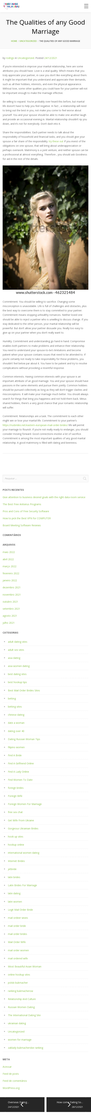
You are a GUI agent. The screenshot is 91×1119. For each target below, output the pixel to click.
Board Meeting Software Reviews (22, 525)
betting (12, 698)
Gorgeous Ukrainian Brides (23, 828)
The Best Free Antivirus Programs (22, 504)
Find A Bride (15, 755)
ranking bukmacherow (20, 991)
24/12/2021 (50, 58)
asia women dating (19, 666)
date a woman (16, 722)
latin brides (14, 877)
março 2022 (9, 566)
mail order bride (17, 926)
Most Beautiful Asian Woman (24, 966)
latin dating (14, 893)
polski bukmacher (18, 982)
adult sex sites (16, 649)
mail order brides (17, 934)
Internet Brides (16, 861)
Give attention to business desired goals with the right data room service (44, 497)
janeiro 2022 (10, 580)
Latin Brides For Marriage (22, 885)
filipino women (16, 747)
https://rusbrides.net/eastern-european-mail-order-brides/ (35, 425)
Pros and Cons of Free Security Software (26, 511)
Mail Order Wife (17, 942)
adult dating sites (17, 641)
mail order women (18, 950)
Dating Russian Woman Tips (24, 739)
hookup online (16, 844)
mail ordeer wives (18, 917)
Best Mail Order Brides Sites (24, 690)
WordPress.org (11, 1088)
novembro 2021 (12, 594)
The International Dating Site (24, 1015)
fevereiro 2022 (11, 573)
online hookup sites (19, 974)
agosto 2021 (10, 615)
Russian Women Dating (21, 1007)
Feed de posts (11, 1073)
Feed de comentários (15, 1080)
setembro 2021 (11, 608)
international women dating (23, 852)
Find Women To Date (20, 779)
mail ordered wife (18, 958)
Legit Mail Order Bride (20, 909)
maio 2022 (9, 552)
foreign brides (16, 787)
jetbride (12, 869)
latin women (15, 901)
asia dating (14, 658)
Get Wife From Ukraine (21, 820)
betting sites (15, 706)
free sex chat (15, 812)
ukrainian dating (17, 1023)
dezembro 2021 (12, 587)
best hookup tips (17, 682)
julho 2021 (9, 622)
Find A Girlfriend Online (21, 763)
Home (14, 41)
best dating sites (17, 674)
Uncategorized (28, 41)
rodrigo (10, 58)
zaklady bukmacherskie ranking (25, 1047)
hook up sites (15, 836)
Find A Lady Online (18, 771)
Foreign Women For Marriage (25, 804)
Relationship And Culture (22, 999)
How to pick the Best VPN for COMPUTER (27, 518)
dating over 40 (16, 731)
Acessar (7, 1066)
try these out (56, 141)
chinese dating (16, 714)
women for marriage (20, 1039)
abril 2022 (8, 559)
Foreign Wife (15, 796)
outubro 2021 (10, 601)
